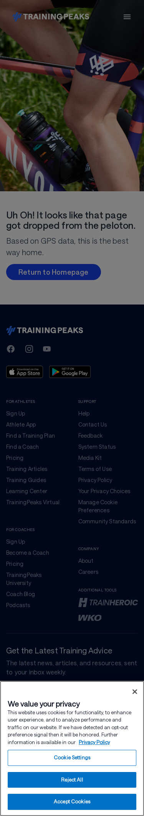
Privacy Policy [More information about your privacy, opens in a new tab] (94, 743)
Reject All (72, 781)
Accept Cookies (72, 803)
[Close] (134, 692)
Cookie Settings (72, 759)
